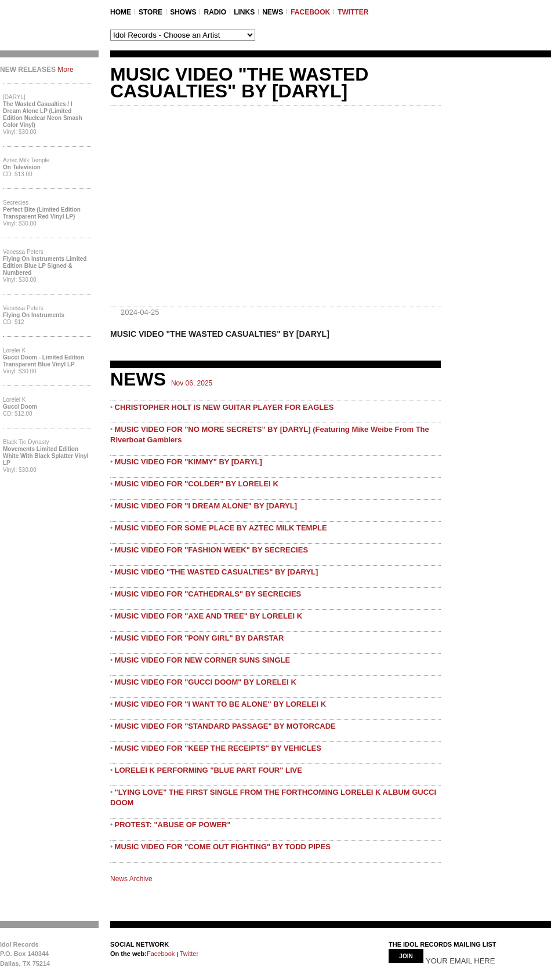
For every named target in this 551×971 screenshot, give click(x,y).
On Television (22, 167)
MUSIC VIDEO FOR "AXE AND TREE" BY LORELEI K (209, 616)
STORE (150, 12)
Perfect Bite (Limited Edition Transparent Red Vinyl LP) (42, 213)
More (65, 70)
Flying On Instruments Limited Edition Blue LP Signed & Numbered (44, 266)
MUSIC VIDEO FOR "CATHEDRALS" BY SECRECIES (208, 594)
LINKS (244, 12)
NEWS (272, 12)
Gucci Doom (20, 406)
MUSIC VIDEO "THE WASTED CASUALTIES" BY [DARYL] (216, 572)
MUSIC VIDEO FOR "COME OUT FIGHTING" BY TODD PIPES (223, 846)
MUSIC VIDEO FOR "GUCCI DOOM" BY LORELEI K (205, 682)
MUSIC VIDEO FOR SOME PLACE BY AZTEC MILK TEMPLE (221, 527)
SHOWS (183, 12)
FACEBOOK (310, 12)
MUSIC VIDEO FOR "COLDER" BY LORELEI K (196, 483)
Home (120, 12)
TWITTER (353, 12)
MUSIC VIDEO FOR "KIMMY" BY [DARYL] (188, 461)
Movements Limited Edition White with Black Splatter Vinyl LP (46, 456)
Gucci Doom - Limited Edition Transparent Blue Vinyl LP (43, 361)
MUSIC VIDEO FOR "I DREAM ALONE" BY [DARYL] (206, 505)
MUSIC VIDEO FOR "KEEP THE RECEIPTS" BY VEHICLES (218, 748)
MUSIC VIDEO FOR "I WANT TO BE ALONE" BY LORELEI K (221, 704)
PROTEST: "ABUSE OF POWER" (173, 824)
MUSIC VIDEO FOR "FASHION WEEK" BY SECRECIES (212, 549)
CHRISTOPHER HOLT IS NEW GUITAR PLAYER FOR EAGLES (224, 407)
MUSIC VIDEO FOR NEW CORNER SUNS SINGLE (203, 660)
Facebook (161, 953)
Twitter (188, 953)
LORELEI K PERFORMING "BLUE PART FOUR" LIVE (208, 770)
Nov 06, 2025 (191, 383)
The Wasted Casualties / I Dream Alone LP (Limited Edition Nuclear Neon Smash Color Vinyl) (42, 114)
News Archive (131, 879)
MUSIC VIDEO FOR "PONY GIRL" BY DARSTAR (199, 638)
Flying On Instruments (33, 315)
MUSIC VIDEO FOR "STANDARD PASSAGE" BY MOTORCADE (225, 726)
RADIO (215, 12)
